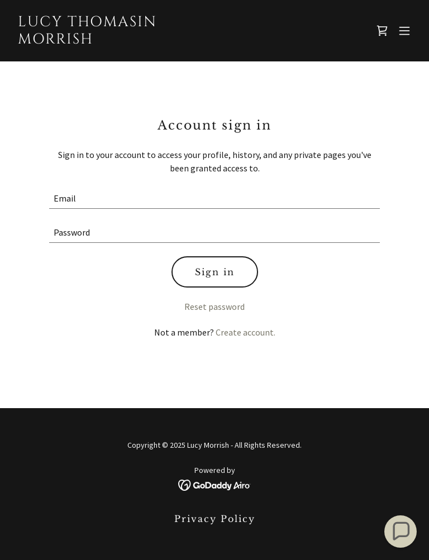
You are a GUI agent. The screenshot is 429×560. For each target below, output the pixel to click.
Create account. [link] (245, 332)
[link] (87, 40)
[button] (404, 31)
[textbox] (214, 198)
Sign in (215, 271)
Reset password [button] (214, 306)
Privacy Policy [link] (214, 518)
